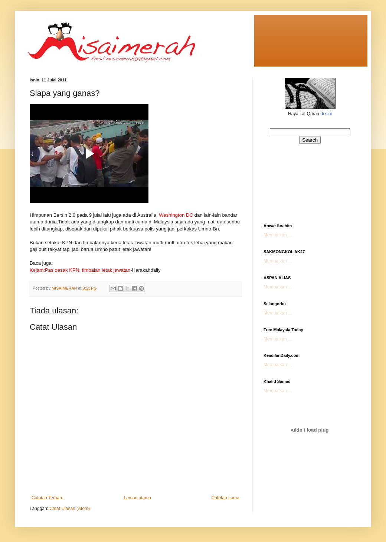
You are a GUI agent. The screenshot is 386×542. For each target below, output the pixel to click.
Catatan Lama (225, 497)
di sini (326, 113)
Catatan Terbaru (47, 497)
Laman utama (137, 497)
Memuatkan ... (278, 235)
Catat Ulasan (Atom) (69, 508)
